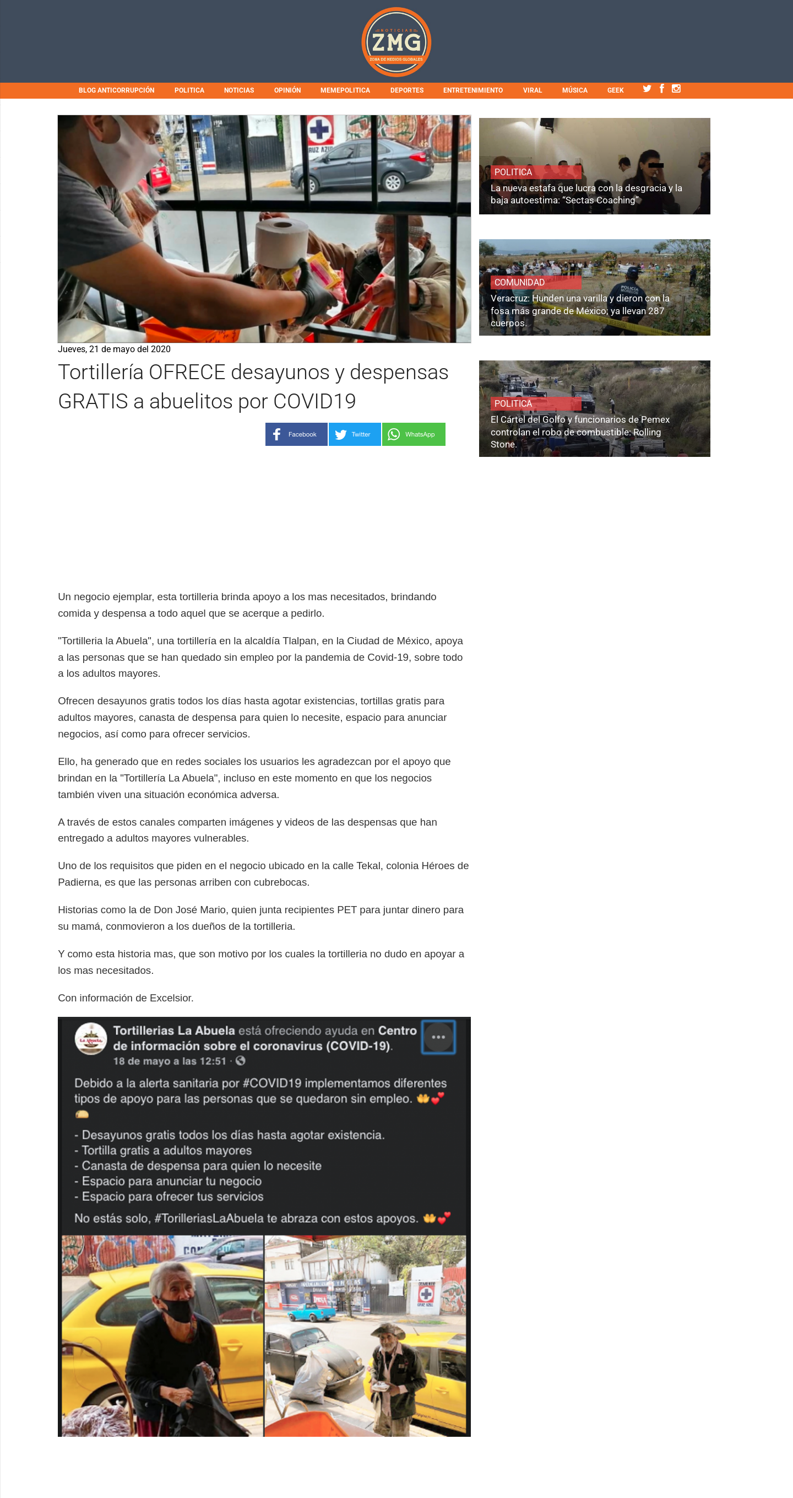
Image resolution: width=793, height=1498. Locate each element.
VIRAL (532, 90)
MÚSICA (575, 90)
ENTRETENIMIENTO (473, 90)
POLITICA (189, 90)
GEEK (615, 90)
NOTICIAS (239, 90)
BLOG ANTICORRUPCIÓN (116, 90)
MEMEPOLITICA (345, 90)
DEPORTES (406, 90)
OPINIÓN (287, 90)
